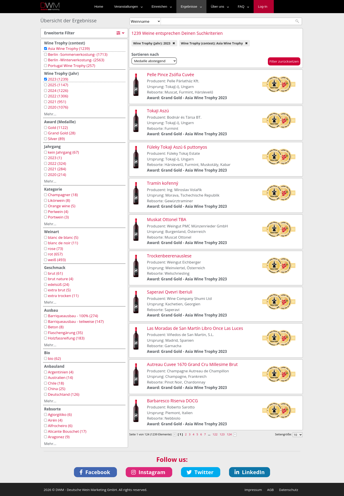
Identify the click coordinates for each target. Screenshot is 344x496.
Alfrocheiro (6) (60, 425)
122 (215, 434)
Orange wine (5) (61, 205)
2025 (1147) (58, 84)
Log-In (262, 6)
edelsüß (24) (58, 284)
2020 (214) (57, 174)
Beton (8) (55, 326)
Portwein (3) (58, 217)
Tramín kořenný (162, 183)
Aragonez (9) (59, 436)
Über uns (219, 6)
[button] (95, 472)
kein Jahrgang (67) (63, 152)
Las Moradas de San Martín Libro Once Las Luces (195, 328)
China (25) (56, 388)
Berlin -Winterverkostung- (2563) (76, 59)
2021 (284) (57, 168)
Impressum (253, 489)
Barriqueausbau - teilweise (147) (76, 321)
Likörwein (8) (59, 200)
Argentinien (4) (60, 372)
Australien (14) (60, 377)
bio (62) (54, 358)
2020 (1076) (58, 107)
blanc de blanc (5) (63, 237)
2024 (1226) (58, 90)
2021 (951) (57, 101)
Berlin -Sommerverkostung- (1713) (77, 54)
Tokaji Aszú (158, 111)
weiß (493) (57, 259)
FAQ (242, 6)
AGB (270, 489)
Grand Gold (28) (61, 132)
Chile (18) (56, 383)
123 (222, 434)
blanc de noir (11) (63, 242)
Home (98, 6)
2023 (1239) (58, 79)
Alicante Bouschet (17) (67, 431)
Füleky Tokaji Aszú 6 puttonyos (177, 147)
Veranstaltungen (127, 6)
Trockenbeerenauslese (169, 256)
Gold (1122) (58, 127)
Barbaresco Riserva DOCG (172, 401)
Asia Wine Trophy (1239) (69, 48)
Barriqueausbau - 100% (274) (73, 315)
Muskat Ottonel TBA (166, 219)
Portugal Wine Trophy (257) (71, 65)
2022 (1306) (58, 95)
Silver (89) (56, 138)
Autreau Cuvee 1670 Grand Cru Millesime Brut (192, 364)
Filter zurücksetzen (284, 61)
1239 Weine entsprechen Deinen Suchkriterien (177, 33)
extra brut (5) (59, 289)
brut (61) (55, 273)
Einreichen (161, 6)
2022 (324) (57, 163)
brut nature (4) (60, 278)
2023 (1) (55, 157)
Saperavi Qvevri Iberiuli (169, 292)
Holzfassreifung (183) (66, 338)
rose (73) (55, 248)
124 (229, 434)
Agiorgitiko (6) (60, 414)
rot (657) (55, 254)
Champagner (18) (63, 194)
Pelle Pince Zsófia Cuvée (170, 74)
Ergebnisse (190, 6)
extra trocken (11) (63, 295)
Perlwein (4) (58, 211)
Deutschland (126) (63, 394)
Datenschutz (288, 489)
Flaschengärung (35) (65, 332)
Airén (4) (55, 420)
